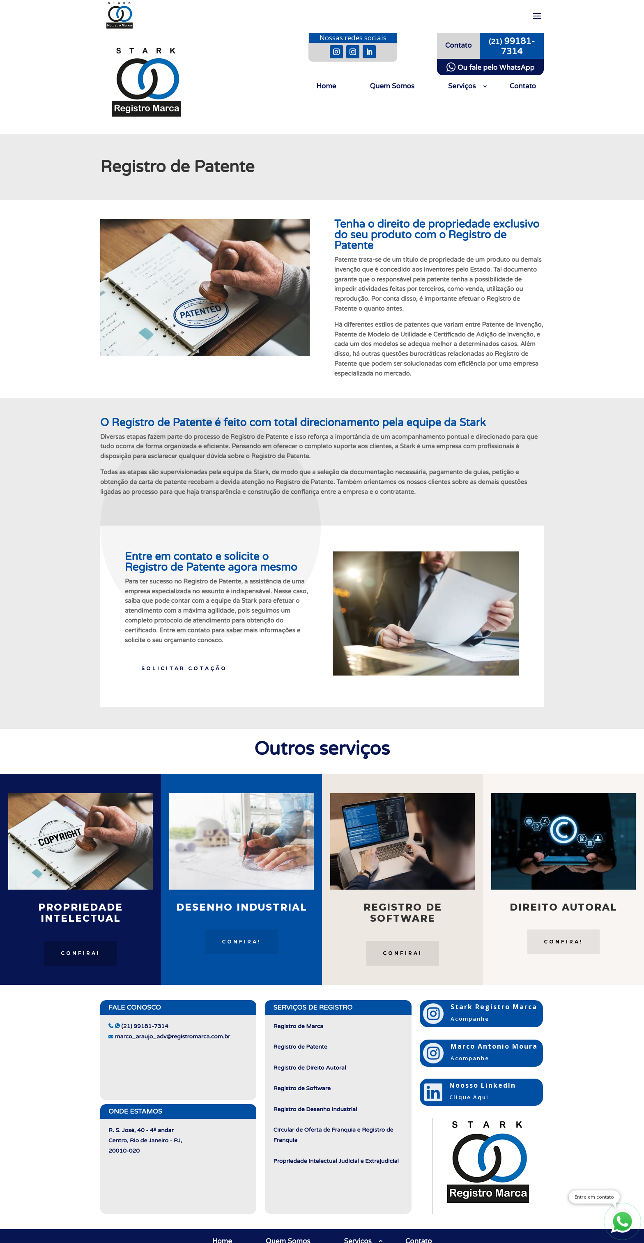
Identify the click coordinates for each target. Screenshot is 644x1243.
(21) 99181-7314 (138, 1026)
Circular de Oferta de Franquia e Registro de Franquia (333, 1135)
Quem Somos (392, 86)
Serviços (462, 86)
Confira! (80, 953)
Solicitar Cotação (184, 668)
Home (326, 86)
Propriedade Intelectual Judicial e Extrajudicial (335, 1161)
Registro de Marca (298, 1026)
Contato (522, 86)
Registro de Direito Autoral (309, 1067)
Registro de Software (301, 1088)
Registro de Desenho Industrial (315, 1109)
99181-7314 (512, 46)
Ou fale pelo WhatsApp (490, 67)
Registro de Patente (300, 1046)
